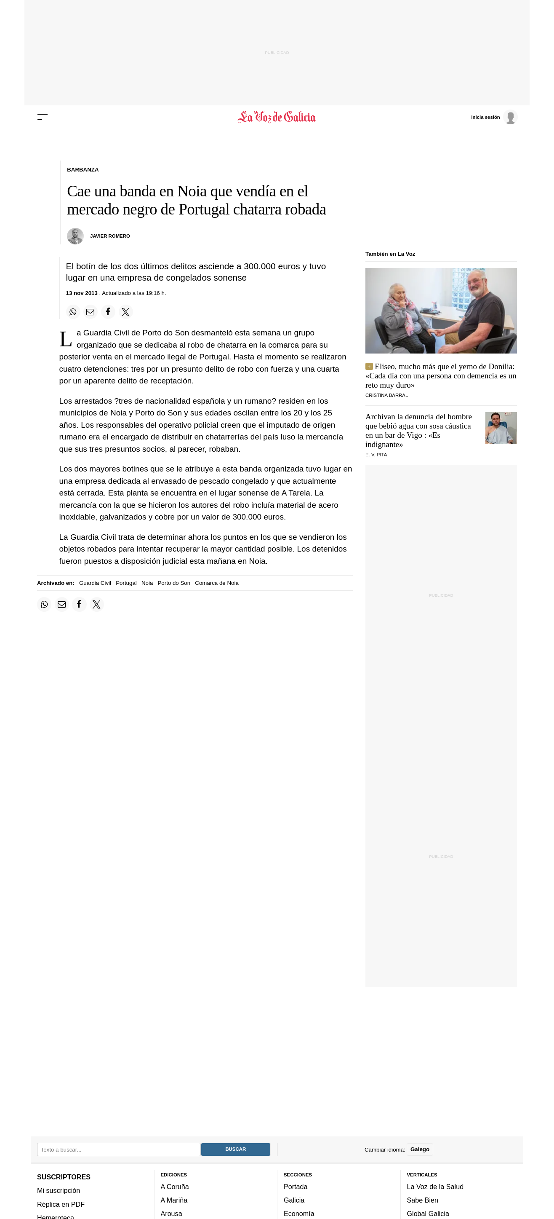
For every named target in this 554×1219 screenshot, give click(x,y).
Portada (296, 1186)
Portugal (126, 583)
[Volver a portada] (277, 117)
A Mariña (174, 1200)
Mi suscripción (58, 1190)
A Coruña (175, 1186)
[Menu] (42, 117)
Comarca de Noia (216, 583)
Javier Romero (110, 235)
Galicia (294, 1200)
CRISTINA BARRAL (386, 395)
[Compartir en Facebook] (108, 312)
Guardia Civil (95, 583)
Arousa (171, 1213)
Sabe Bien (423, 1200)
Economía (299, 1213)
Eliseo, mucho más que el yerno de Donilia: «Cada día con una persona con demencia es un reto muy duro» (441, 375)
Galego (419, 1149)
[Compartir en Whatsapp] (73, 312)
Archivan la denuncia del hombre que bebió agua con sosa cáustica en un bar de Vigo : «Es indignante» (418, 430)
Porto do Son (174, 583)
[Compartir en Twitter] (126, 312)
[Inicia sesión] (494, 116)
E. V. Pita (376, 454)
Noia (147, 583)
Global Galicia (428, 1213)
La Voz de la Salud (435, 1186)
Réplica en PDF (61, 1204)
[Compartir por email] (90, 312)
